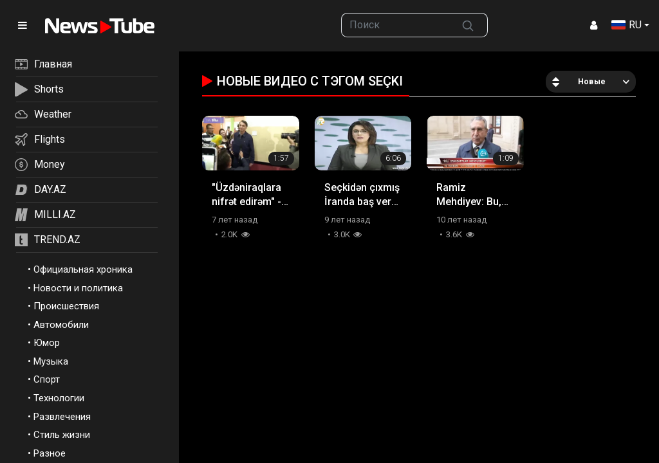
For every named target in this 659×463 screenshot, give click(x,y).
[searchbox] (395, 25)
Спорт (46, 379)
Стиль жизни (61, 434)
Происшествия (66, 306)
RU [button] (626, 25)
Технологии (58, 398)
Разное (49, 453)
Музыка (50, 361)
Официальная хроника (83, 269)
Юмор (46, 343)
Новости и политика (78, 288)
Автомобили (61, 325)
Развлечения (62, 416)
